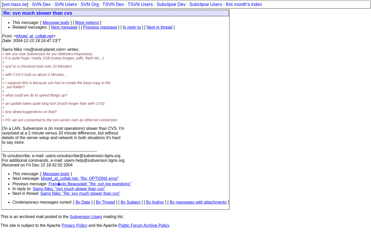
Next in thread (159, 27)
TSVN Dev (113, 4)
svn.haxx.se (15, 4)
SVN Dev (41, 4)
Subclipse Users (205, 4)
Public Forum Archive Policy (143, 225)
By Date (82, 202)
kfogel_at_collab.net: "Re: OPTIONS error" (80, 178)
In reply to (132, 27)
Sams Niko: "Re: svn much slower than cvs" (80, 193)
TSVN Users (140, 4)
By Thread (105, 202)
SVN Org (90, 4)
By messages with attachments (198, 202)
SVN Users (65, 4)
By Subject (130, 202)
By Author (155, 202)
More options (87, 22)
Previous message (100, 27)
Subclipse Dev (171, 4)
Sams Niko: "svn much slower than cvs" (69, 189)
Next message (64, 27)
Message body (56, 22)
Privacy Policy (74, 225)
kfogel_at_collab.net (34, 36)
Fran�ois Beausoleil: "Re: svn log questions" (90, 184)
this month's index (244, 4)
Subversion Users (86, 216)
